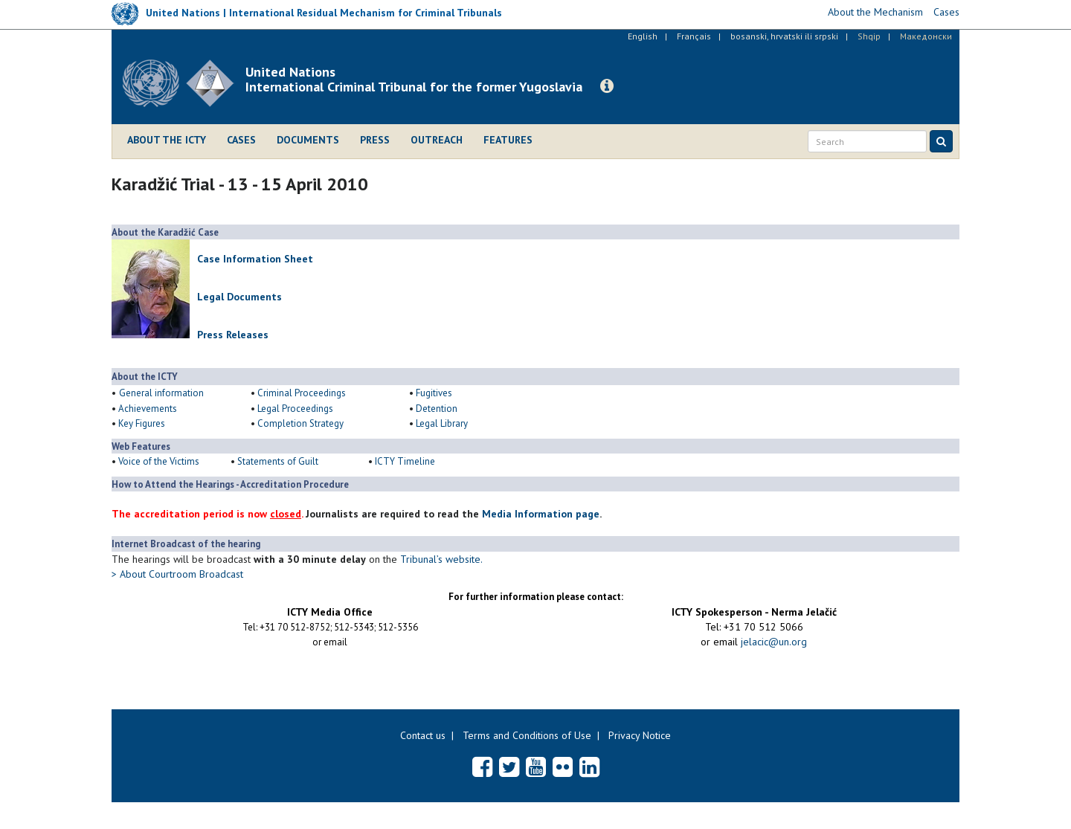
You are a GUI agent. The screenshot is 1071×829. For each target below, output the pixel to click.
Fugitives (435, 393)
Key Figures (141, 423)
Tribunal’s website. (441, 559)
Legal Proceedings (295, 408)
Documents (308, 139)
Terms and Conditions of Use (527, 735)
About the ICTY (166, 139)
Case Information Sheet (255, 258)
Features (508, 139)
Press (375, 139)
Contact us (423, 735)
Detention (436, 408)
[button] (607, 86)
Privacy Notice (639, 735)
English (642, 36)
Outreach (437, 139)
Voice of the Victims (158, 461)
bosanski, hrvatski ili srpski (784, 36)
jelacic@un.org (774, 641)
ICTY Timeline (405, 461)
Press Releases (232, 334)
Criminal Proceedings (301, 393)
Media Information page (540, 513)
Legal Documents (239, 296)
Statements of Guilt (277, 461)
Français (694, 36)
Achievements (147, 408)
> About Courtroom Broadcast (177, 574)
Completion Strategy (300, 423)
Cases (241, 139)
